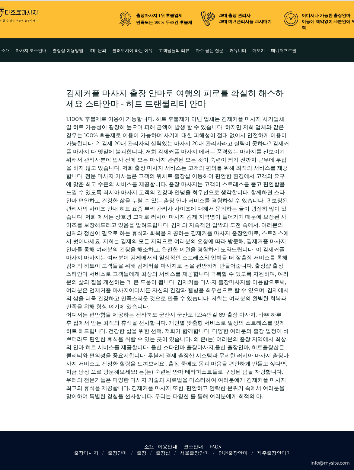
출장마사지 (86, 452)
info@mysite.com (330, 463)
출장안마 (117, 452)
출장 (141, 452)
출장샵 (163, 452)
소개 (149, 446)
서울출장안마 (194, 452)
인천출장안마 (233, 452)
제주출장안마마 (274, 452)
